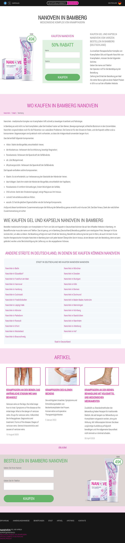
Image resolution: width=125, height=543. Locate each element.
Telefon (47, 61)
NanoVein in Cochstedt (14, 294)
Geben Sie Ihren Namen (13, 468)
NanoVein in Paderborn (14, 315)
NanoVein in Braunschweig (15, 336)
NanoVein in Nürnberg (72, 310)
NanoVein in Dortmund (72, 294)
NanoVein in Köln (70, 284)
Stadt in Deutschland (62, 341)
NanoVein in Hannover (13, 284)
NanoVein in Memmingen (73, 305)
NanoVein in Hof (70, 331)
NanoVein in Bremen (71, 289)
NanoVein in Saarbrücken (73, 315)
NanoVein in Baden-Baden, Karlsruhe (78, 299)
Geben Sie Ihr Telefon (12, 481)
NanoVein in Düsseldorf (14, 273)
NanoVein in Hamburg (13, 289)
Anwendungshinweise (21, 520)
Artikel (60, 520)
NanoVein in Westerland (14, 331)
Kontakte (82, 520)
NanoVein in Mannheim (73, 320)
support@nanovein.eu (7, 532)
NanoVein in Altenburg (72, 326)
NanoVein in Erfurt (12, 326)
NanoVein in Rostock (13, 320)
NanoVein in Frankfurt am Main (17, 278)
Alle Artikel (62, 447)
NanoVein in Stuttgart (72, 278)
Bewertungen (39, 520)
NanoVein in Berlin (12, 268)
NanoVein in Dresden (72, 273)
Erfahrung (4, 520)
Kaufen (62, 77)
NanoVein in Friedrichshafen (16, 299)
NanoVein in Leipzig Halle (14, 305)
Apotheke (70, 520)
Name (47, 50)
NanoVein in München (72, 268)
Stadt (50, 520)
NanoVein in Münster (13, 310)
